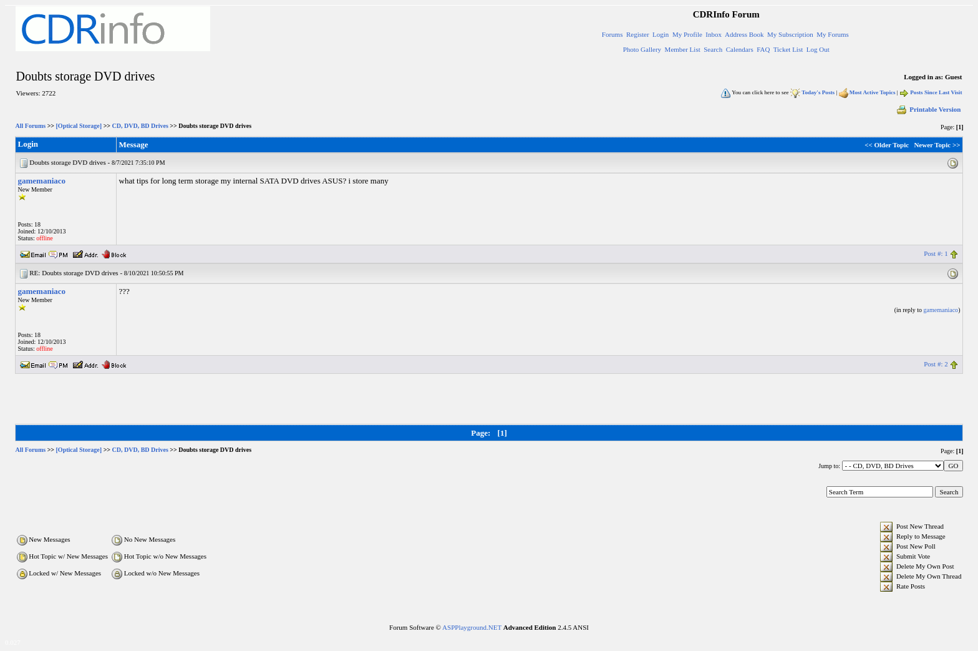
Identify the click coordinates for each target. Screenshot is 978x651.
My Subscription (790, 34)
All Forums (31, 125)
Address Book (744, 34)
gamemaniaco (42, 180)
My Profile (687, 34)
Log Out (818, 49)
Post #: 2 (936, 364)
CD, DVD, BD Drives (140, 125)
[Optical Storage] (79, 125)
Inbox (713, 34)
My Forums (832, 34)
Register (637, 34)
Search (713, 49)
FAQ (763, 49)
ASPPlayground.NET (471, 627)
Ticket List (788, 49)
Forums (612, 34)
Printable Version (928, 109)
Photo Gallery (642, 49)
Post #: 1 (936, 253)
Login (660, 34)
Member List (682, 49)
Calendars (739, 49)
